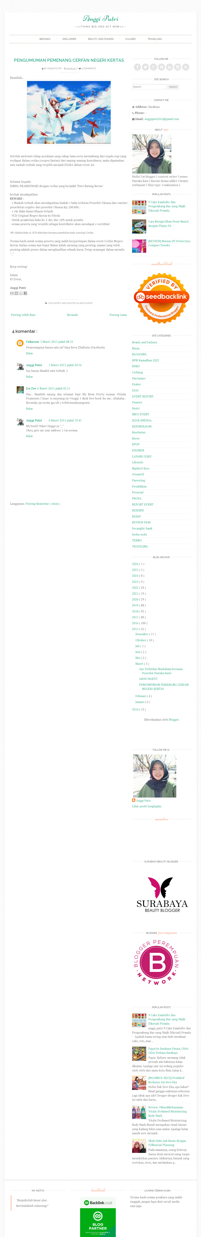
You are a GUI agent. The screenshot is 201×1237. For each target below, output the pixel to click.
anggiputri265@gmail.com (162, 119)
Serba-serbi (139, 534)
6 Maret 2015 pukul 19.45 (65, 420)
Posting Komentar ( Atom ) (43, 504)
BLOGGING (139, 354)
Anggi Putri (100, 18)
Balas (29, 353)
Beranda (44, 38)
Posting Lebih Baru (23, 315)
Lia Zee (31, 388)
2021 (135, 593)
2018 (135, 611)
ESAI (135, 390)
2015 (135, 629)
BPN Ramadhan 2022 (145, 360)
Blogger (174, 719)
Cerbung (137, 372)
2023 (135, 582)
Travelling (155, 38)
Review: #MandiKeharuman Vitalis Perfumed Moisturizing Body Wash (167, 1111)
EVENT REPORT (142, 396)
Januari (140, 702)
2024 (135, 576)
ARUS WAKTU (148, 679)
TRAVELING (140, 546)
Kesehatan (138, 432)
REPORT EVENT (142, 504)
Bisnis (136, 348)
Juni (138, 652)
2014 (135, 709)
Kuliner (130, 38)
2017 (135, 617)
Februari (141, 696)
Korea (135, 438)
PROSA (137, 498)
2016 (135, 623)
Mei (138, 658)
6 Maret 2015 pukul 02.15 (53, 388)
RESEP (136, 516)
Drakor (136, 384)
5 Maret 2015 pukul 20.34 (65, 365)
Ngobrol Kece (141, 468)
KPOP (136, 444)
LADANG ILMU (141, 456)
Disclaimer (69, 38)
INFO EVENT (86, 303)
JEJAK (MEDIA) (142, 420)
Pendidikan (139, 486)
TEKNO (137, 540)
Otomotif (138, 474)
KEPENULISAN (142, 426)
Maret (139, 664)
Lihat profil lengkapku (146, 806)
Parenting (138, 480)
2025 (135, 570)
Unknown (32, 342)
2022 (135, 587)
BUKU (136, 366)
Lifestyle (137, 462)
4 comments (88, 68)
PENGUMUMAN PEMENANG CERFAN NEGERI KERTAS (69, 60)
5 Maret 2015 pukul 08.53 (56, 342)
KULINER (138, 450)
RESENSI (138, 510)
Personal (137, 492)
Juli (137, 646)
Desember (142, 634)
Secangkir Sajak (142, 528)
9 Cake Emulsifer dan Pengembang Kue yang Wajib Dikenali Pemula (166, 206)
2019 (135, 605)
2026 (135, 564)
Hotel (136, 408)
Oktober (141, 640)
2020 (135, 599)
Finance (137, 402)
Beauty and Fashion (100, 38)
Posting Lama (118, 315)
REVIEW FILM (141, 522)
